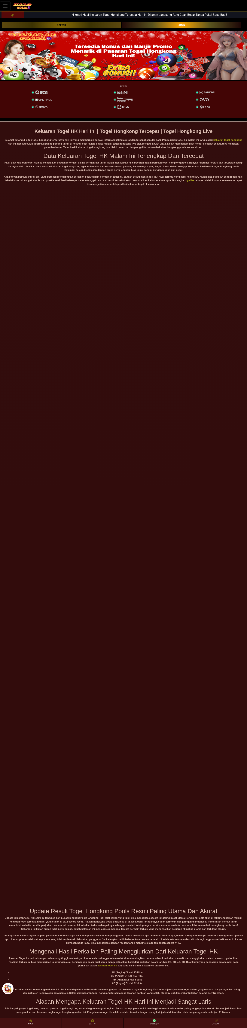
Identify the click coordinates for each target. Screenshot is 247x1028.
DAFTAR (61, 25)
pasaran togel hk (107, 965)
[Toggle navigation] (5, 6)
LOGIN (181, 25)
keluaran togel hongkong (227, 140)
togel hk (189, 180)
